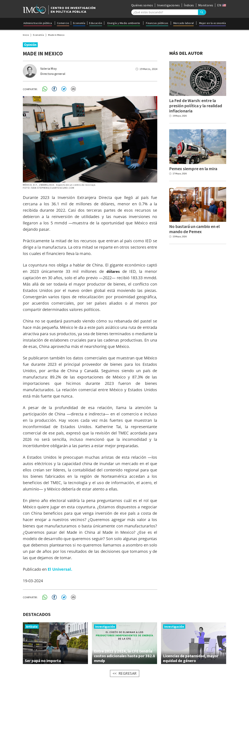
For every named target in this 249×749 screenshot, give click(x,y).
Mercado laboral (183, 23)
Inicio (26, 34)
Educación (95, 23)
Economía (79, 23)
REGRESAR (128, 673)
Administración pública (37, 23)
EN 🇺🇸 (221, 5)
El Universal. (60, 569)
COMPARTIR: (30, 89)
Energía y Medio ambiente (123, 23)
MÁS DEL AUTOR (186, 53)
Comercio (63, 23)
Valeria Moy (48, 68)
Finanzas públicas (157, 23)
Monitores (205, 5)
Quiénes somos (142, 5)
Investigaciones (168, 5)
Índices (189, 5)
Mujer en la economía (212, 23)
